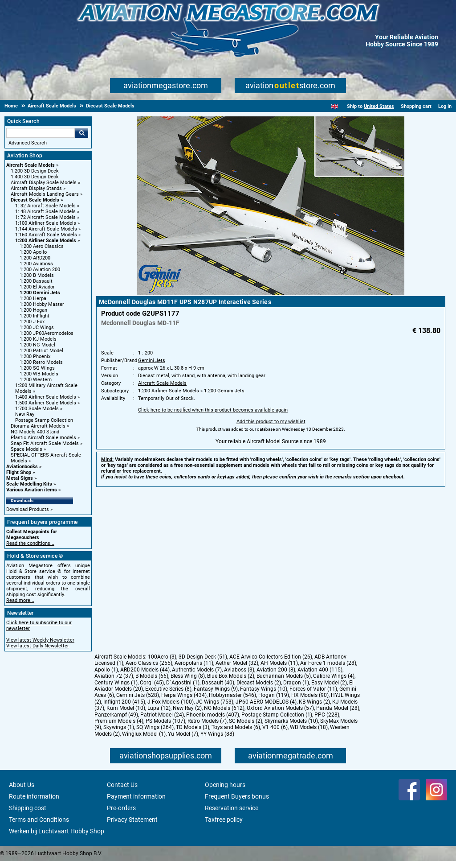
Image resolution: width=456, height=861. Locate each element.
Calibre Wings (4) (333, 676)
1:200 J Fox (32, 322)
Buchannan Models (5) (283, 676)
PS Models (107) (165, 721)
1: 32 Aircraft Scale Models (45, 206)
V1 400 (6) (275, 727)
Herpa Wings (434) (184, 695)
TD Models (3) (192, 727)
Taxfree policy (224, 819)
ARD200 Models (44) (145, 670)
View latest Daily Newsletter (37, 646)
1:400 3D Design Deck (35, 177)
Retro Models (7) (207, 721)
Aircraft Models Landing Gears (45, 194)
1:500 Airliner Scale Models (45, 403)
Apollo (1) (106, 670)
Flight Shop (18, 472)
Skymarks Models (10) (291, 721)
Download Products (27, 509)
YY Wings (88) (217, 734)
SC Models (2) (245, 721)
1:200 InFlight (34, 316)
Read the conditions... (30, 543)
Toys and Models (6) (236, 727)
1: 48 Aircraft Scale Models (45, 211)
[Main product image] (270, 293)
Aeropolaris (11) (194, 663)
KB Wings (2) (314, 702)
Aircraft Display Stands (36, 188)
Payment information (136, 796)
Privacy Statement (132, 819)
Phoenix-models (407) (212, 715)
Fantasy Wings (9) (216, 689)
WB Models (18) (309, 727)
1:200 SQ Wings (37, 368)
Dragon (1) (296, 683)
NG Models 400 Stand (35, 432)
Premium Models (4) (118, 721)
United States (379, 106)
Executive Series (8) (168, 689)
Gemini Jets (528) (137, 695)
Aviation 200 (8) (275, 670)
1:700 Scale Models (37, 409)
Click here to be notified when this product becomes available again (213, 410)
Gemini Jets (151, 360)
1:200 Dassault (36, 281)
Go (81, 133)
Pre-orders (121, 808)
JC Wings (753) (214, 702)
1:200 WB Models (39, 374)
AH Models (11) (279, 663)
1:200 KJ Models (38, 339)
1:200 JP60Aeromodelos (46, 333)
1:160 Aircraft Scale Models (46, 235)
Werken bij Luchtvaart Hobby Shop (56, 831)
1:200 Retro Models (41, 362)
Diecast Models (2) (258, 683)
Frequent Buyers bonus (237, 796)
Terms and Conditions (39, 819)
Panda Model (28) (337, 708)
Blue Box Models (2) (230, 676)
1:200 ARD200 (35, 258)
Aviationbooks (22, 467)
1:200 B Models (37, 275)
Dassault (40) (218, 683)
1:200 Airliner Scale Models (45, 240)
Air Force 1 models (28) (328, 663)
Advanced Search (27, 143)
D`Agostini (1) (183, 683)
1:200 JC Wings (37, 327)
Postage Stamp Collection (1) (276, 715)
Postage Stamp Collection (44, 420)
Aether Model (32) (237, 663)
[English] (334, 106)
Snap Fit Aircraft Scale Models (45, 443)
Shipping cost (27, 808)
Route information (34, 796)
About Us (21, 784)
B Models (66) (151, 676)
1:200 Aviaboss (36, 264)
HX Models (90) (310, 695)
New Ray (24, 414)
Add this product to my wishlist (270, 421)
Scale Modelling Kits (29, 484)
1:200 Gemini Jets (40, 293)
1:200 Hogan (33, 310)
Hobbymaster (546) (232, 695)
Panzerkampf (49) (116, 715)
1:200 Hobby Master (42, 304)
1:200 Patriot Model (41, 351)
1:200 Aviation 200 (40, 269)
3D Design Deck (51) (203, 657)
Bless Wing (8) (188, 676)
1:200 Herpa (33, 298)
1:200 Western (36, 380)
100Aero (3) (162, 657)
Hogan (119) (273, 695)
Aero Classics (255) (149, 663)
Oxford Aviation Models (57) (280, 708)
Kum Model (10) (125, 708)
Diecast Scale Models (35, 200)
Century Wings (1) (116, 683)
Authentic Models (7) (197, 670)
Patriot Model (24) (162, 715)
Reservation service (231, 808)
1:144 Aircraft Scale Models (46, 229)
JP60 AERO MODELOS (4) (266, 702)
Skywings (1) (118, 727)
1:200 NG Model (37, 345)
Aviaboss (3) (239, 670)
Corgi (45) (152, 683)
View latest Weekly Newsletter (40, 640)
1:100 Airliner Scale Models (45, 223)
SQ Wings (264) (155, 727)
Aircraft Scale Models (30, 165)
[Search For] (40, 133)
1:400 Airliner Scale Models (45, 397)
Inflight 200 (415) (124, 702)
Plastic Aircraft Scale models (43, 438)
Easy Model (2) (329, 683)
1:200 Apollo (33, 252)
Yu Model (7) (183, 734)
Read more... (20, 600)
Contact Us (122, 784)
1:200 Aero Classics (42, 246)
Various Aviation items (31, 490)
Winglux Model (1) (144, 734)
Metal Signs (19, 478)
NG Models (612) (224, 708)
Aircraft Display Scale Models (44, 182)
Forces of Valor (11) (313, 689)
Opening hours (225, 784)
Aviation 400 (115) (319, 670)
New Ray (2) (187, 708)
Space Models (26, 449)
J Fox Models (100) (170, 702)
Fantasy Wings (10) (263, 689)
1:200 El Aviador (37, 287)
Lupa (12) (159, 708)
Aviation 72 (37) (113, 676)
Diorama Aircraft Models (38, 426)
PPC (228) (326, 715)
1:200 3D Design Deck (35, 171)
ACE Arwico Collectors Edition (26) (270, 657)
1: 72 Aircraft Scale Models (45, 217)
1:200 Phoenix (35, 356)
